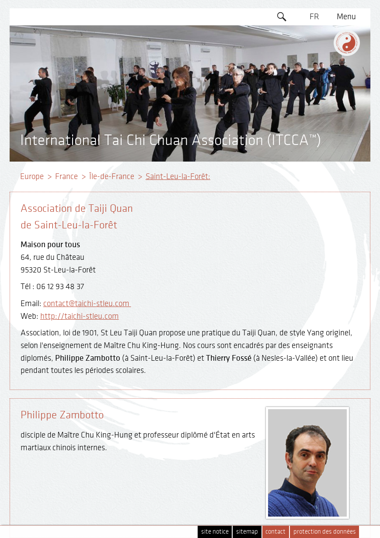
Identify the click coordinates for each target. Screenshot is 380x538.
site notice (215, 531)
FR (314, 16)
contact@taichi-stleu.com (87, 303)
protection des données (324, 531)
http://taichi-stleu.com (79, 316)
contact (275, 531)
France (66, 176)
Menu (346, 16)
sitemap (247, 531)
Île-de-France (111, 176)
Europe (32, 176)
